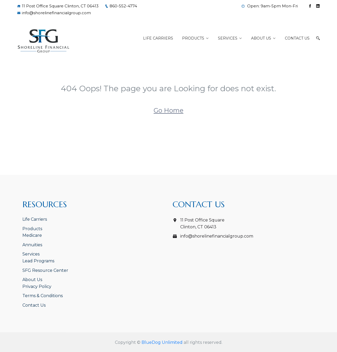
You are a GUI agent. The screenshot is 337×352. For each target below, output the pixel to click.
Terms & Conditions (42, 295)
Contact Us (297, 38)
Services (227, 38)
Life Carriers (158, 38)
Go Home (168, 110)
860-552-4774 (121, 5)
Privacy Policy (36, 286)
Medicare (32, 235)
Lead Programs (38, 260)
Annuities (32, 244)
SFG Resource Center (45, 270)
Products (193, 38)
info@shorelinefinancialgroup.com (54, 12)
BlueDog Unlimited (162, 342)
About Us (261, 38)
